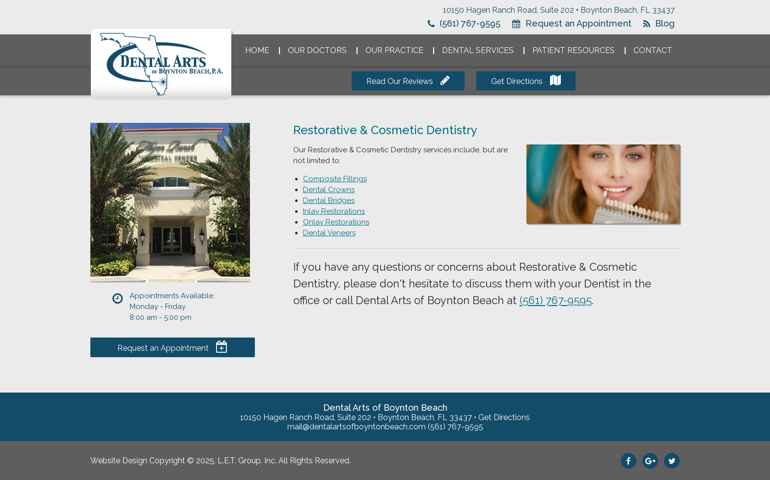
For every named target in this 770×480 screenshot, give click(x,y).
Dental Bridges (329, 200)
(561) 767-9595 (470, 23)
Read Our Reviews (399, 81)
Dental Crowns (329, 189)
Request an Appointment (578, 23)
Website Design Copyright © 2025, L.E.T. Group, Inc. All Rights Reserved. (220, 460)
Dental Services (478, 50)
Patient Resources (573, 50)
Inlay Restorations (334, 211)
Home (257, 50)
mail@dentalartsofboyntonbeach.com (356, 426)
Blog (665, 23)
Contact (652, 50)
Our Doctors (317, 50)
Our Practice (394, 50)
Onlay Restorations (336, 222)
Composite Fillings (335, 178)
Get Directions (517, 81)
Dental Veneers (329, 232)
